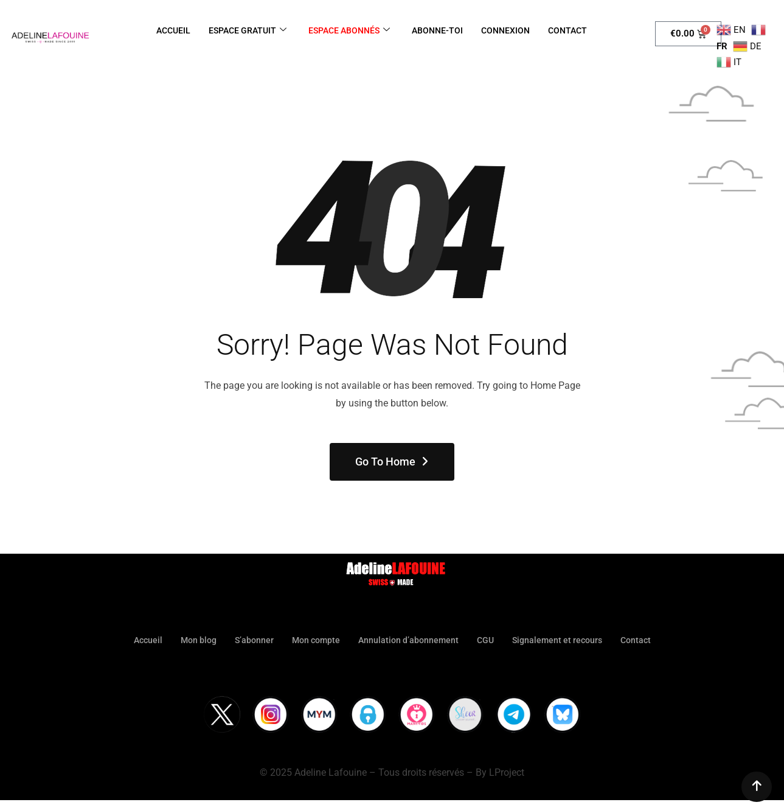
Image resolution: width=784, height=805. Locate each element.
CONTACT (576, 30)
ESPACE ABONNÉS (349, 30)
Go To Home (392, 461)
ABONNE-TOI (441, 30)
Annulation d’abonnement (409, 640)
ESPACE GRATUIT (243, 30)
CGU (488, 640)
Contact (645, 640)
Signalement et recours (563, 640)
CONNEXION (511, 30)
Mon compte (313, 640)
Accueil (138, 640)
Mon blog (191, 640)
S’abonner (249, 640)
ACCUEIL (165, 30)
